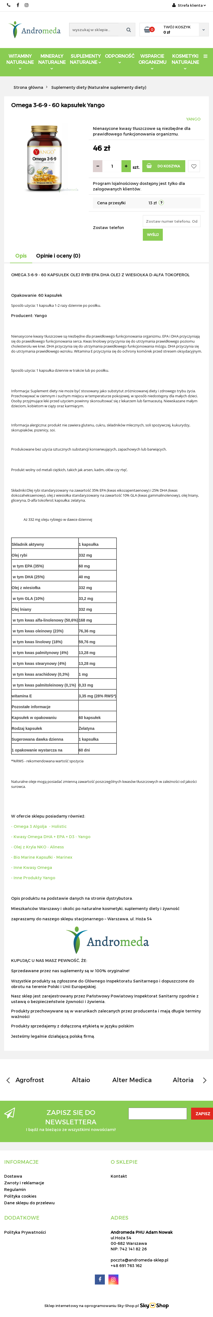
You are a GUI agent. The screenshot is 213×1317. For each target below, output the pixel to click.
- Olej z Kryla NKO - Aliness (37, 847)
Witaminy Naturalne (20, 61)
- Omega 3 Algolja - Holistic (39, 826)
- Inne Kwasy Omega (31, 867)
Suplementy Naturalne (85, 59)
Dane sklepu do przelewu (29, 1202)
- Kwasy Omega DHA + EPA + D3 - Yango (50, 836)
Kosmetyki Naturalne (185, 61)
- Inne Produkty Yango (33, 877)
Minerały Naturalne (52, 61)
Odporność (120, 58)
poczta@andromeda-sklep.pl (139, 1260)
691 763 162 (9, 5)
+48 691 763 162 (126, 1265)
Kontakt (119, 1176)
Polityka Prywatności (25, 1232)
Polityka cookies (20, 1196)
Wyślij (153, 235)
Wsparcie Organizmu (152, 61)
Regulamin (15, 1189)
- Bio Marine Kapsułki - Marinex (41, 857)
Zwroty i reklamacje (24, 1182)
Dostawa (13, 1176)
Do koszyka (163, 165)
